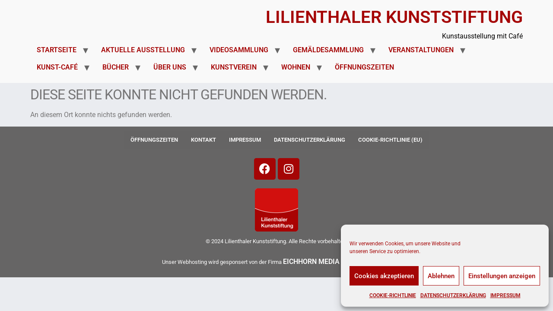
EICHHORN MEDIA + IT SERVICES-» (338, 261)
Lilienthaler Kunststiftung (394, 17)
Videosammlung (239, 50)
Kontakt (203, 139)
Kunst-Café (57, 67)
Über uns (169, 67)
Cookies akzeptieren (384, 276)
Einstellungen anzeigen (501, 276)
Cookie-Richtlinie (392, 295)
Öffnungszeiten (364, 67)
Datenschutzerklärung (453, 295)
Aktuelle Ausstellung (143, 50)
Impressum (505, 295)
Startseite (56, 50)
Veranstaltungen (421, 50)
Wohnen (295, 67)
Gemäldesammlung (328, 50)
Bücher (115, 67)
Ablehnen (441, 276)
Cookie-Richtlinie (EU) (390, 139)
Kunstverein (234, 67)
